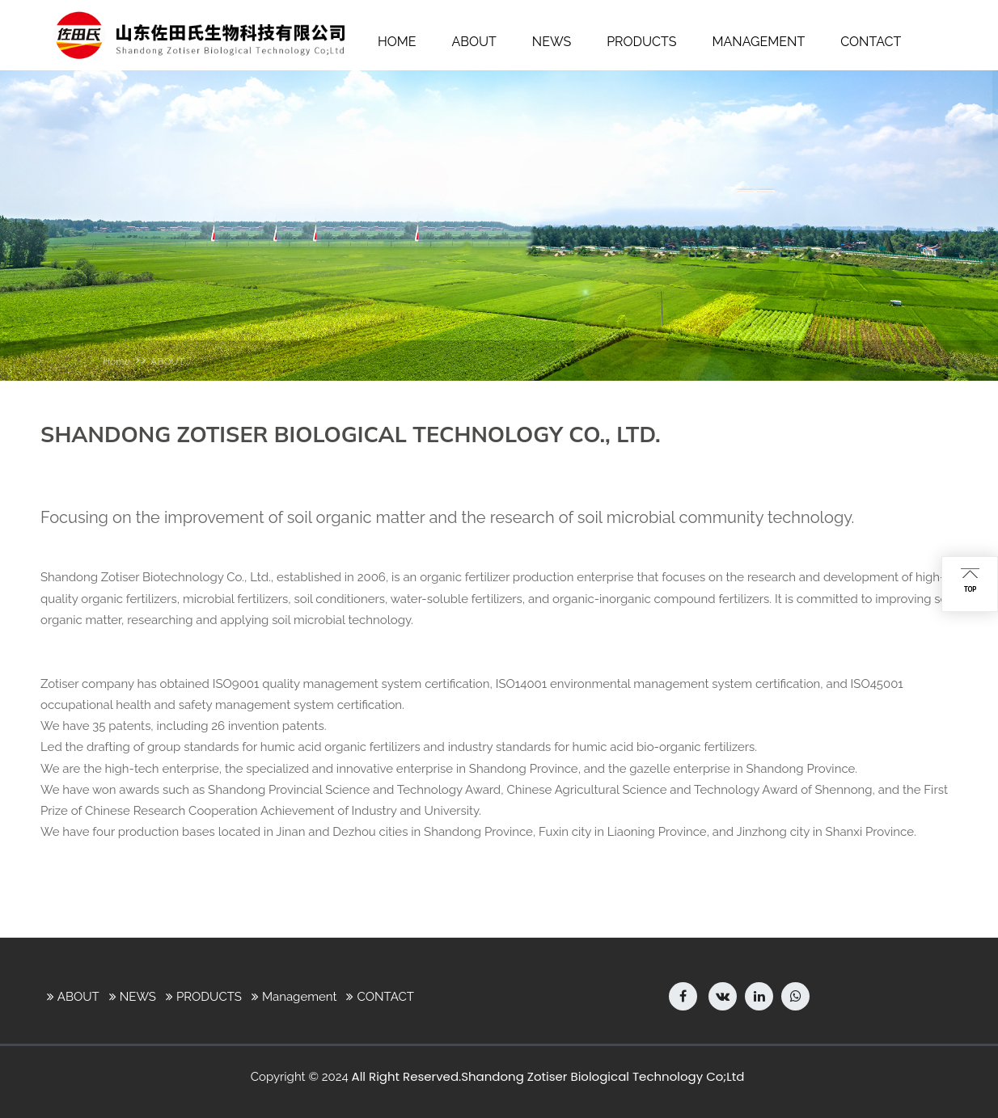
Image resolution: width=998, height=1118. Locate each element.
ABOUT (167, 361)
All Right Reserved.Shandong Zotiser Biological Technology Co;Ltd (548, 1076)
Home (116, 361)
